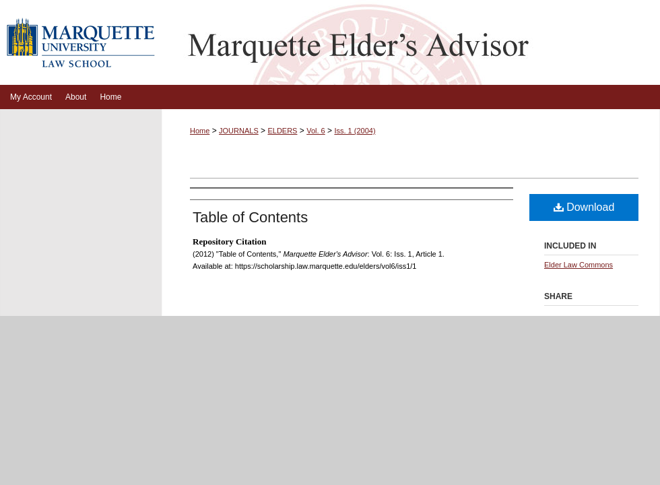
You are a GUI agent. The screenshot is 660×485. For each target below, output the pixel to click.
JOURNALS (239, 131)
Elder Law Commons (578, 265)
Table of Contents (250, 217)
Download (584, 207)
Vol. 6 (315, 131)
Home (199, 131)
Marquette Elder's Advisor (411, 42)
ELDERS (282, 131)
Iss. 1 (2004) (354, 131)
